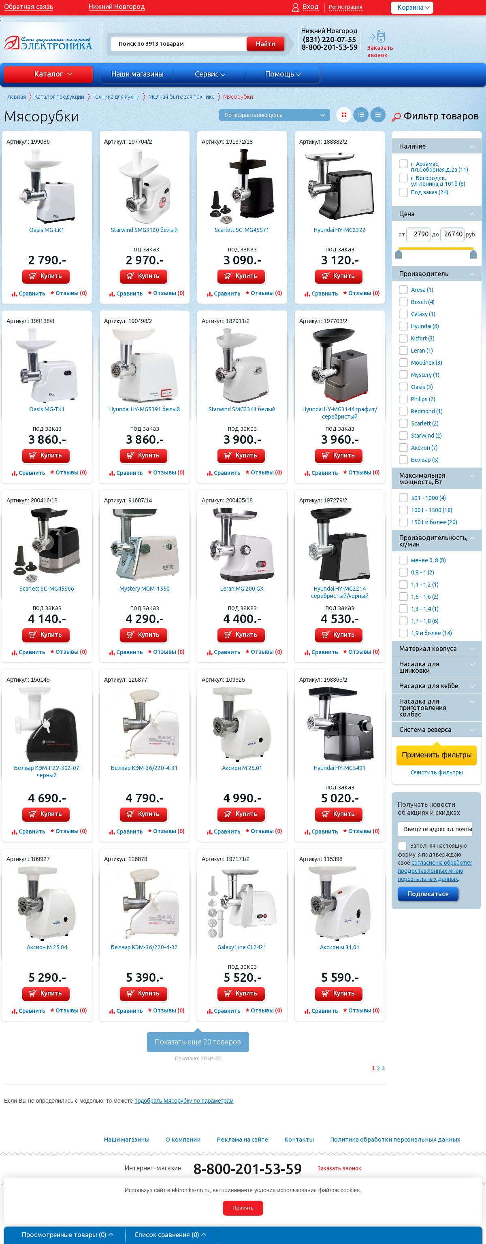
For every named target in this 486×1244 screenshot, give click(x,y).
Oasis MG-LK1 (46, 230)
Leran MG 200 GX (242, 588)
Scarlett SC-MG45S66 (46, 588)
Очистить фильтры (437, 772)
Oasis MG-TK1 (47, 409)
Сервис (210, 74)
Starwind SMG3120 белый (144, 230)
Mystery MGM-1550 (144, 588)
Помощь (283, 74)
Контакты (299, 1139)
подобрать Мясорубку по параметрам (184, 1100)
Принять (243, 1208)
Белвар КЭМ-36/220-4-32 (144, 947)
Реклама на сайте (242, 1139)
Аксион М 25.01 (242, 768)
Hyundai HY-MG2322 (340, 230)
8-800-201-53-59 (247, 1168)
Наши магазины (137, 74)
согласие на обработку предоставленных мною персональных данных (435, 870)
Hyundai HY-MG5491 (340, 768)
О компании (183, 1139)
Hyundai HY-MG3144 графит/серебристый (340, 413)
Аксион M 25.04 (47, 947)
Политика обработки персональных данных (395, 1139)
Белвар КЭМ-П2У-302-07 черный (46, 771)
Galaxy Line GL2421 (241, 947)
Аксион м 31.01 (340, 947)
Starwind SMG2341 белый (242, 409)
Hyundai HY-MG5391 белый (144, 409)
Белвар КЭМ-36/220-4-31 (144, 768)
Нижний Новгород (117, 6)
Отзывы (71, 293)
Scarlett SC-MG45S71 (242, 230)
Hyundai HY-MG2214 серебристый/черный (340, 592)
